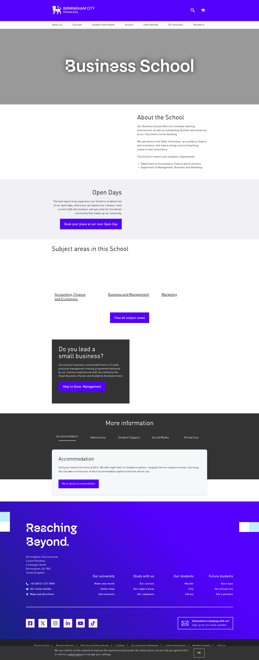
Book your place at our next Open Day (90, 224)
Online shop (108, 589)
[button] (57, 25)
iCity (191, 589)
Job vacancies (106, 594)
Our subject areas (143, 589)
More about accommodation (78, 484)
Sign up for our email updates (210, 623)
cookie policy (75, 654)
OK (199, 653)
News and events (104, 583)
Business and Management (128, 294)
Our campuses (145, 594)
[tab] (66, 438)
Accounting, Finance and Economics (70, 297)
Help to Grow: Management (82, 386)
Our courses (147, 583)
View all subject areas (129, 318)
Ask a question (224, 594)
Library (189, 594)
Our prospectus (224, 589)
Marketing (169, 294)
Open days (227, 583)
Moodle (189, 583)
